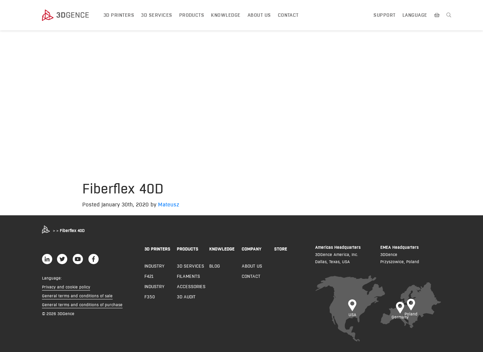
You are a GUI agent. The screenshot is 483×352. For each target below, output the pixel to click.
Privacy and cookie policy (66, 286)
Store (280, 249)
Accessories (191, 286)
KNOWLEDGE (222, 249)
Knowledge (225, 15)
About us (259, 15)
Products (191, 15)
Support (384, 15)
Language (414, 15)
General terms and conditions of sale (77, 295)
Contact (288, 15)
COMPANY (251, 249)
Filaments (188, 276)
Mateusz (168, 204)
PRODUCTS (187, 249)
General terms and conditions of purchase (82, 304)
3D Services (156, 15)
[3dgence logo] (72, 15)
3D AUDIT (186, 296)
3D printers (118, 15)
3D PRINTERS (157, 249)
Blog (214, 266)
